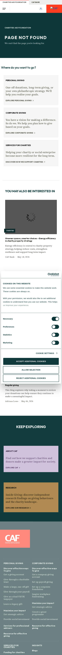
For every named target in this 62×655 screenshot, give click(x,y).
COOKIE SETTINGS (45, 353)
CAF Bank (36, 2)
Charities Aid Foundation (14, 2)
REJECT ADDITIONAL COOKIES (31, 378)
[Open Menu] (5, 9)
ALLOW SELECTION (31, 370)
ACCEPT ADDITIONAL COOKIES (31, 361)
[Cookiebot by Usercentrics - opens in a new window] (47, 274)
